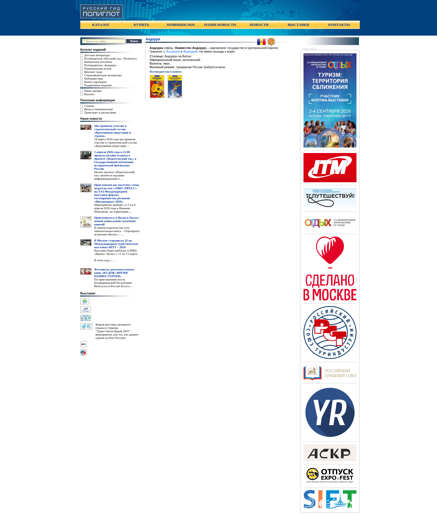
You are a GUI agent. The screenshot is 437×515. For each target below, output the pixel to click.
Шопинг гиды (93, 71)
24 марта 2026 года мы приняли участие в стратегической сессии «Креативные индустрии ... (115, 142)
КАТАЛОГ (101, 25)
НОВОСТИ (259, 25)
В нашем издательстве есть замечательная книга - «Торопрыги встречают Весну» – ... (116, 231)
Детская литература (97, 55)
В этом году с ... (104, 260)
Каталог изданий (93, 49)
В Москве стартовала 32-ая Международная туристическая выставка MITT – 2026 (116, 244)
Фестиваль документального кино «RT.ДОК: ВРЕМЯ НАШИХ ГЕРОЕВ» (114, 273)
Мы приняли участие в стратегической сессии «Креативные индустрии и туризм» (112, 130)
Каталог (89, 94)
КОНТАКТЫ (339, 25)
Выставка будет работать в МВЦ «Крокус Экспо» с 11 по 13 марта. (116, 252)
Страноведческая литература (103, 75)
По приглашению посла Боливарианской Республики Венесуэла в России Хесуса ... (113, 283)
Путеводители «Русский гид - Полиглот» (110, 58)
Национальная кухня (97, 68)
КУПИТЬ (141, 25)
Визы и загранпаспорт (98, 109)
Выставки (87, 293)
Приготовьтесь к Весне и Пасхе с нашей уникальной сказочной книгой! (117, 221)
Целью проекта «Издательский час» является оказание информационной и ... (114, 175)
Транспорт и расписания (100, 112)
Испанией (173, 51)
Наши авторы (93, 90)
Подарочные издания (97, 85)
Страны (89, 105)
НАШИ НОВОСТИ (220, 25)
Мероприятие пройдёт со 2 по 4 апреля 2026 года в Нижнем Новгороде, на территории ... (114, 208)
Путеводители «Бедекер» (100, 65)
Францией (190, 51)
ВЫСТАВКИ (298, 25)
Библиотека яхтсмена (98, 61)
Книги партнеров (95, 81)
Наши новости (91, 118)
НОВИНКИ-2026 (181, 25)
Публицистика (93, 78)
